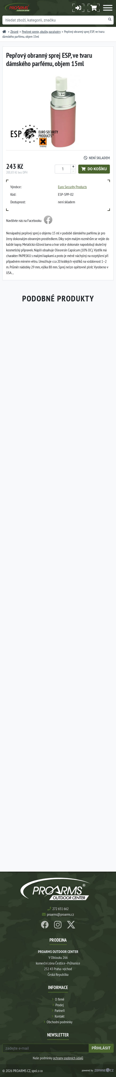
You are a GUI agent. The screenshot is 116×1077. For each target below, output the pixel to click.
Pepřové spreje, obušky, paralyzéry (41, 31)
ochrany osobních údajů (68, 1058)
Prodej (59, 1004)
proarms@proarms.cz (60, 914)
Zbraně (14, 31)
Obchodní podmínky (59, 1021)
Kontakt (59, 1016)
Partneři (60, 1010)
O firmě (59, 999)
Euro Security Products (72, 186)
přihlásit (101, 1048)
